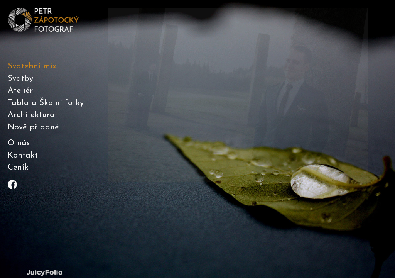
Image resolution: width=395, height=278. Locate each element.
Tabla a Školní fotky (46, 103)
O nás (19, 143)
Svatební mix (32, 66)
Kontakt (23, 155)
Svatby (20, 79)
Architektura (31, 115)
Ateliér (20, 90)
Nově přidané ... (37, 127)
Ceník (18, 167)
